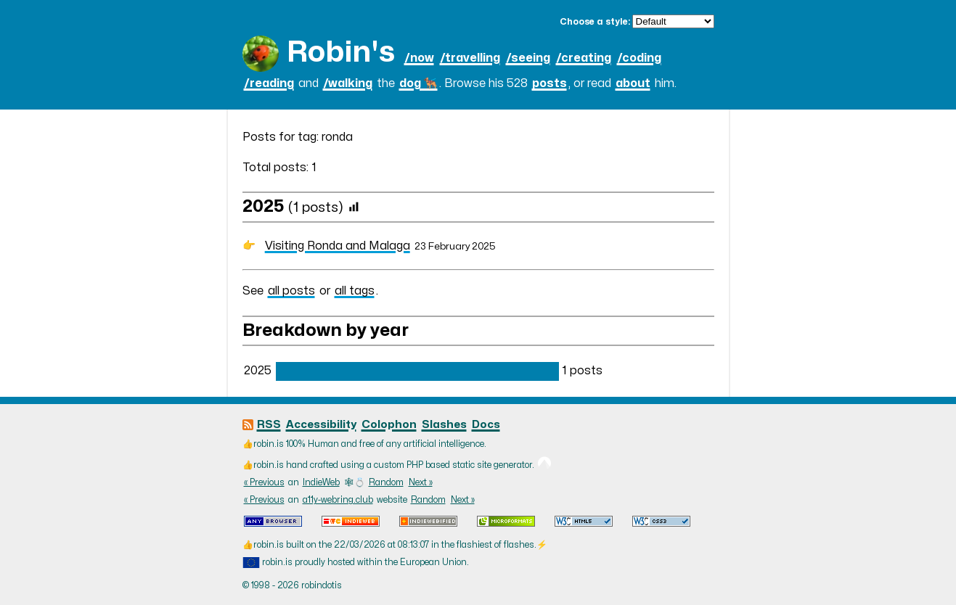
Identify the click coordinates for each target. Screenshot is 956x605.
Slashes (444, 424)
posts (549, 83)
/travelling (470, 58)
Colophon (389, 424)
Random (386, 482)
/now (419, 58)
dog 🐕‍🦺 (418, 83)
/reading (269, 83)
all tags (355, 291)
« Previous (264, 482)
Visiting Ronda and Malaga (337, 246)
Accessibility (321, 424)
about (633, 83)
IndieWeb (321, 482)
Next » (421, 482)
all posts (291, 291)
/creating (583, 58)
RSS (269, 424)
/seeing (528, 58)
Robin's (341, 52)
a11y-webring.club (338, 499)
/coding (639, 58)
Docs (486, 424)
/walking (347, 83)
